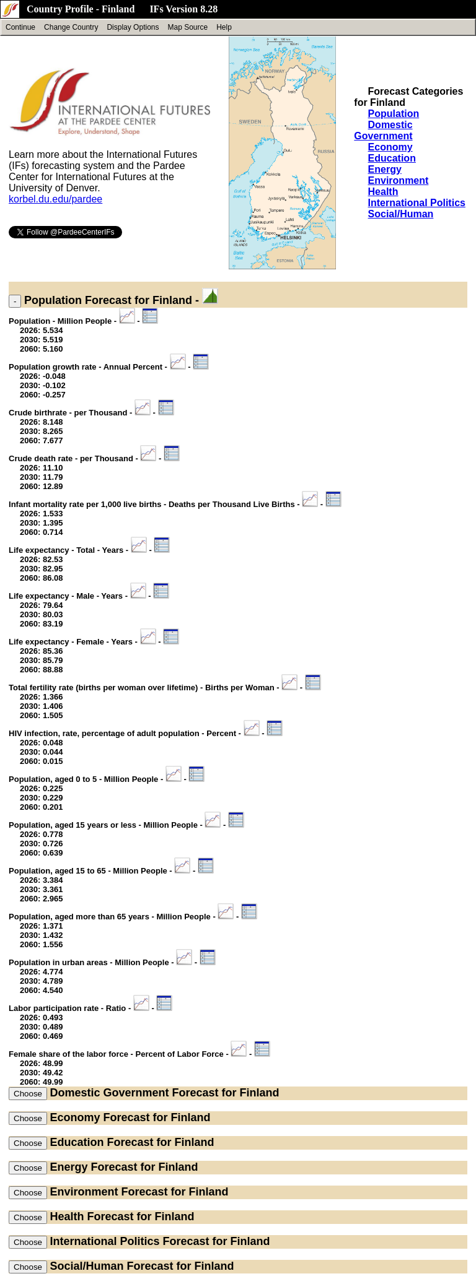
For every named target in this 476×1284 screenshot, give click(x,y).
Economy (390, 147)
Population (394, 113)
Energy (385, 169)
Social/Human (401, 214)
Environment (398, 180)
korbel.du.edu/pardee (55, 199)
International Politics (416, 202)
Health (383, 191)
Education (392, 158)
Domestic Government (383, 130)
